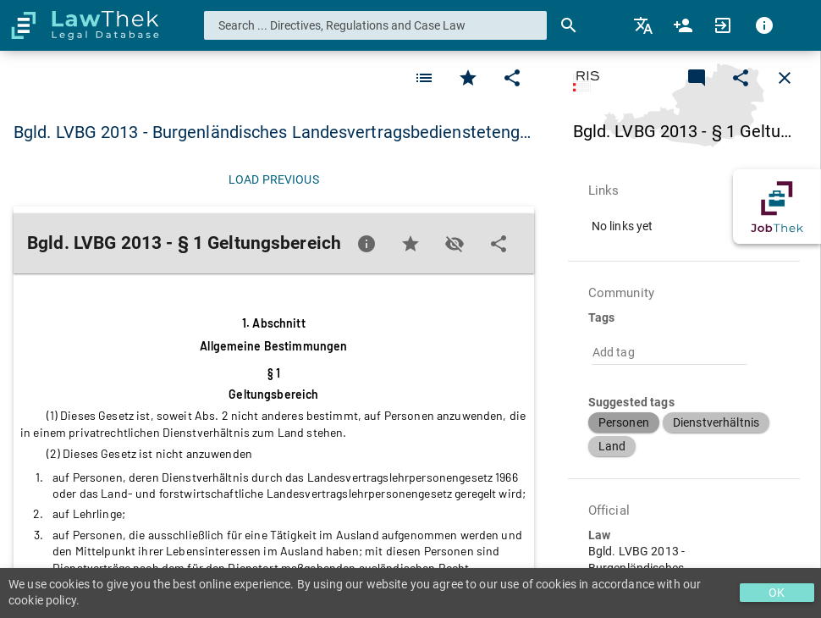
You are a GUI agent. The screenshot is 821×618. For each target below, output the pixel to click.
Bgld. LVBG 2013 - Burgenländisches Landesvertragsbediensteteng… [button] (272, 132)
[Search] (569, 25)
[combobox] (376, 25)
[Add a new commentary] (697, 78)
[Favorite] (424, 78)
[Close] (785, 78)
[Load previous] (274, 179)
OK (777, 592)
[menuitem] (644, 25)
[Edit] (512, 78)
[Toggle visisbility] (454, 244)
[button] (623, 422)
